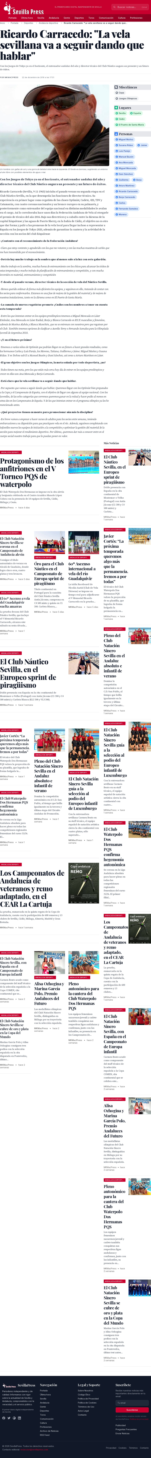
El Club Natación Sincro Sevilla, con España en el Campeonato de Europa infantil (13, 966)
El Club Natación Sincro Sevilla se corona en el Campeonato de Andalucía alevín (12, 546)
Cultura (121, 18)
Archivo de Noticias (49, 1431)
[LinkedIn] (19, 1418)
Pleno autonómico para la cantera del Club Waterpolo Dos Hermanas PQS (83, 996)
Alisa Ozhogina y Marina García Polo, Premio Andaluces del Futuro (49, 993)
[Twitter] (9, 1418)
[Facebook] (3, 1418)
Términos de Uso (86, 1406)
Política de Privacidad (88, 1398)
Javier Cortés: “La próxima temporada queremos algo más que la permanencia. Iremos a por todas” (15, 744)
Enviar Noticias (123, 1433)
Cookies (122, 1448)
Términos (133, 1448)
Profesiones (136, 18)
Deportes (79, 18)
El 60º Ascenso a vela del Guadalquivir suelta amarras (15, 602)
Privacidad (111, 1448)
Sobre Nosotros (85, 1390)
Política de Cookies (87, 1402)
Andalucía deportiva (48, 23)
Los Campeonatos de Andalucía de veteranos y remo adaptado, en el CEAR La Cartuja (116, 942)
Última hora (27, 18)
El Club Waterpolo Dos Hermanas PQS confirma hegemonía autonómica (114, 846)
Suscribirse (132, 1410)
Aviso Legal (83, 1411)
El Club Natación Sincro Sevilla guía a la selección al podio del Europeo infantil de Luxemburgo (83, 793)
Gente (67, 18)
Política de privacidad (139, 1419)
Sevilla (40, 18)
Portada (13, 18)
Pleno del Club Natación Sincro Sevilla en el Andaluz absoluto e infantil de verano (48, 775)
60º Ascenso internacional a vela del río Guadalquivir (82, 571)
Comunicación (106, 18)
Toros (91, 18)
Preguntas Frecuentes (126, 1429)
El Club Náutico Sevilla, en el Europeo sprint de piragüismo (115, 469)
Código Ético (84, 1394)
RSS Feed (44, 1435)
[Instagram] (14, 1418)
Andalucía (54, 18)
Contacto (82, 1415)
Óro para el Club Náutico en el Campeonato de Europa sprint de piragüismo (49, 573)
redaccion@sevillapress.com (34, 1449)
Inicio (2, 23)
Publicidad (121, 1425)
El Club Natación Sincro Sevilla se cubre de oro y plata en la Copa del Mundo (14, 1029)
